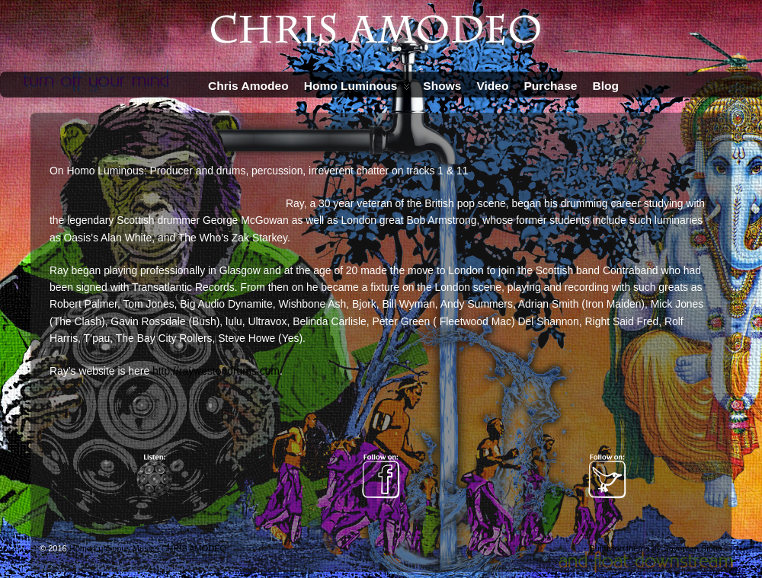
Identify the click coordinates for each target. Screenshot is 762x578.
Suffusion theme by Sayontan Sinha (655, 548)
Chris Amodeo (248, 85)
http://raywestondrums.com (216, 371)
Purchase (550, 85)
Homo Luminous (357, 88)
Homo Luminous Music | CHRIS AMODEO (147, 548)
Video (492, 85)
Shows (442, 85)
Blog (605, 85)
